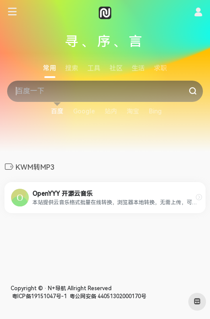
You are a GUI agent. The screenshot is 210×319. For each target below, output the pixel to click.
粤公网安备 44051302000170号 (107, 296)
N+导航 (57, 288)
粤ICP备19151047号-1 (39, 296)
